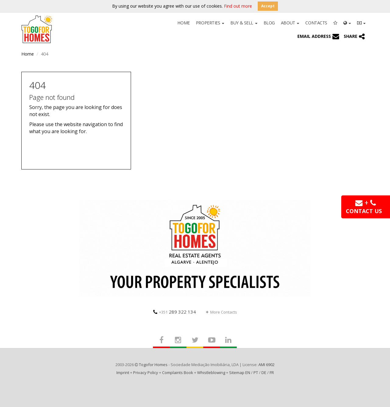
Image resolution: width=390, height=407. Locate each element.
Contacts (316, 23)
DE (263, 372)
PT (256, 372)
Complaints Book (177, 372)
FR (272, 372)
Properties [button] (210, 23)
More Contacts (221, 312)
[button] (347, 22)
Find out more (238, 6)
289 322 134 (174, 312)
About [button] (290, 23)
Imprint (122, 372)
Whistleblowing (211, 372)
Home (183, 23)
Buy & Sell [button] (243, 23)
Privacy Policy (145, 372)
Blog (269, 23)
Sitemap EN (239, 372)
